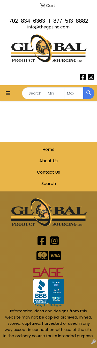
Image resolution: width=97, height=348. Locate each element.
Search (48, 184)
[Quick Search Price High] (74, 93)
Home (48, 149)
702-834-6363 (27, 21)
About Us (48, 161)
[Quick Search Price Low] (54, 93)
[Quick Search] (33, 93)
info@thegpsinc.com (48, 27)
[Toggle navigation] (8, 93)
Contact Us (48, 172)
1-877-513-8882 (68, 21)
